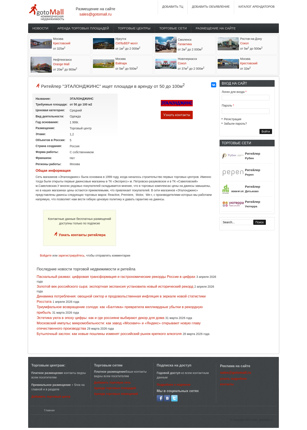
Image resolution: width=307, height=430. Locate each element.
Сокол (244, 43)
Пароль (228, 105)
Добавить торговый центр (50, 396)
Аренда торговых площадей (83, 28)
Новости (40, 28)
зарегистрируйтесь (71, 255)
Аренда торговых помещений (116, 393)
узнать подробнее (233, 378)
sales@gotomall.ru (96, 14)
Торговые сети (173, 28)
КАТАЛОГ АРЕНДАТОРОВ (256, 6)
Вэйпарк (121, 63)
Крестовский (61, 43)
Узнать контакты (176, 115)
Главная (49, 410)
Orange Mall (61, 64)
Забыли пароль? (235, 123)
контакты (227, 384)
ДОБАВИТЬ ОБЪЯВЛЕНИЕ (211, 6)
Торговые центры (134, 28)
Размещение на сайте (216, 28)
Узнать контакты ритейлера (82, 235)
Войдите (46, 255)
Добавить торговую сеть (112, 382)
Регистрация (232, 119)
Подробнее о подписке (174, 384)
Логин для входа (234, 92)
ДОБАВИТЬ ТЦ (172, 6)
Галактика (185, 44)
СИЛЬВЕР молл (127, 43)
